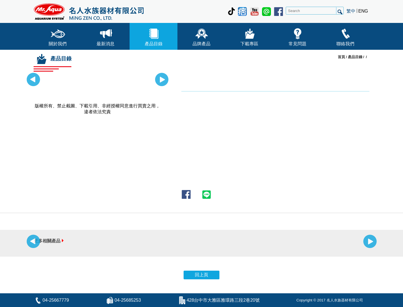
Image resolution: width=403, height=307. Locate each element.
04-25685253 (127, 300)
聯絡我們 (345, 36)
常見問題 (297, 36)
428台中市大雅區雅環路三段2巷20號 (223, 300)
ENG (363, 11)
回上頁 (201, 274)
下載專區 (249, 36)
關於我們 (58, 36)
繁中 (350, 11)
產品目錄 (154, 36)
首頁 (341, 57)
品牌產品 (201, 36)
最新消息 (105, 36)
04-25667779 (56, 300)
